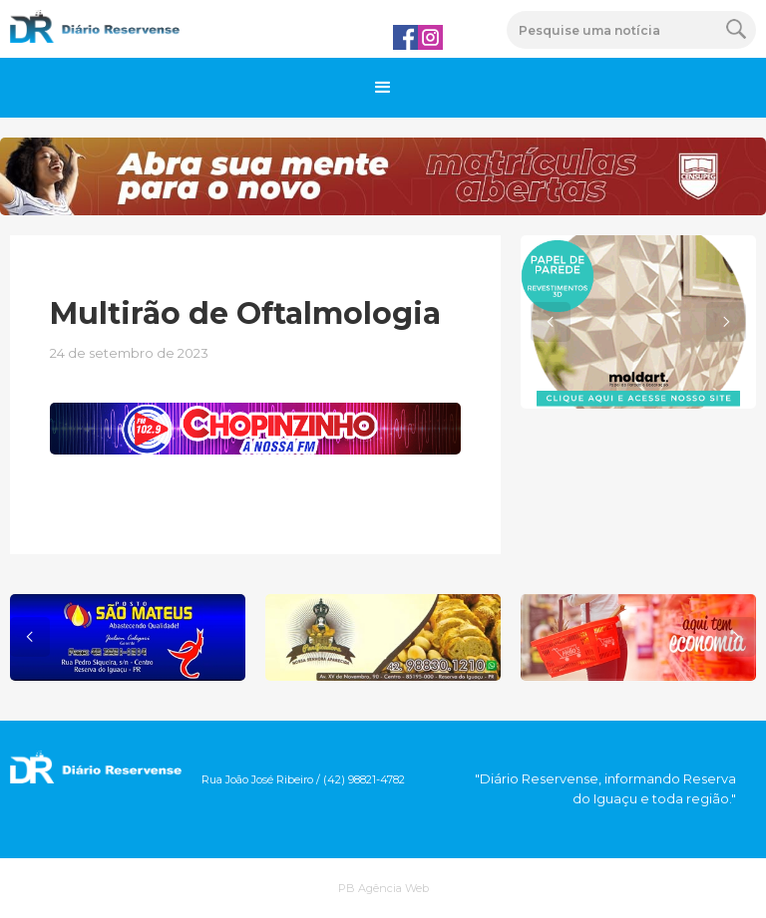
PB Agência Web (383, 888)
